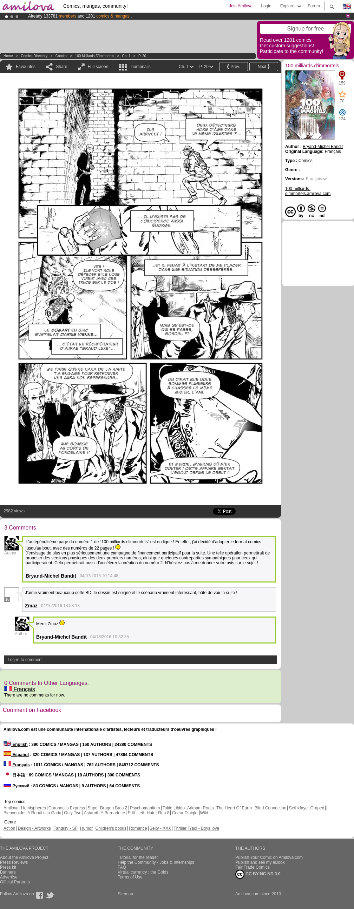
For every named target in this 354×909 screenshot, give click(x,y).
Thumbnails (140, 66)
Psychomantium (145, 808)
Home (8, 56)
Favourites (25, 66)
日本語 (14, 775)
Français (19, 689)
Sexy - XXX (160, 828)
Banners (8, 872)
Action (9, 828)
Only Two (72, 812)
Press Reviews (14, 862)
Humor (86, 828)
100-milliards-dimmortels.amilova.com (307, 191)
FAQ (122, 867)
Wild (204, 812)
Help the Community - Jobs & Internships (156, 862)
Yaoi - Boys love (204, 828)
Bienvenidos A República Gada (32, 812)
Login (266, 6)
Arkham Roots (200, 808)
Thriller (180, 828)
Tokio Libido (174, 808)
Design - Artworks (34, 828)
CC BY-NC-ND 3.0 (258, 874)
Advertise (9, 877)
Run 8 (163, 812)
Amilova (11, 808)
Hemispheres (33, 808)
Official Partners (15, 882)
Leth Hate (146, 812)
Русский (16, 785)
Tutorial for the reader (138, 857)
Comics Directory (34, 56)
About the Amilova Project (24, 857)
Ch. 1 (126, 56)
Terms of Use (130, 877)
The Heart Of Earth (234, 808)
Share (61, 66)
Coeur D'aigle (185, 812)
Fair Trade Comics (252, 867)
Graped (317, 808)
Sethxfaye (298, 808)
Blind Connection (271, 808)
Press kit (8, 867)
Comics (61, 56)
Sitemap (125, 893)
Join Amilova (241, 6)
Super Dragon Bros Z (107, 808)
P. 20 (142, 56)
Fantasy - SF (65, 828)
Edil (131, 812)
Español (16, 754)
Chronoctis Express (66, 808)
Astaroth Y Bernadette (104, 812)
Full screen (98, 66)
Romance (138, 828)
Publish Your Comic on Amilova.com (269, 857)
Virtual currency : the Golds (143, 872)
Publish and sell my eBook (260, 862)
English (16, 744)
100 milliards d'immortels (94, 56)
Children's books (110, 828)
